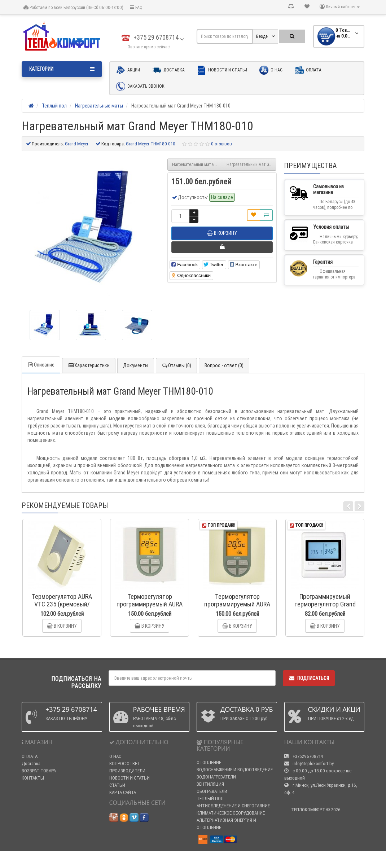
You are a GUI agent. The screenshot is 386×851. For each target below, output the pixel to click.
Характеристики (89, 365)
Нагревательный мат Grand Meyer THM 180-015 (252, 164)
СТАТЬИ (117, 785)
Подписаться (309, 678)
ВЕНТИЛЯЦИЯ (210, 784)
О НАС (115, 756)
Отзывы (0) (176, 365)
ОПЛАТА (30, 756)
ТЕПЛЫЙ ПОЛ (210, 798)
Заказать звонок (140, 86)
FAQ (136, 7)
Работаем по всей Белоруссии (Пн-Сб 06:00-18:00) (73, 7)
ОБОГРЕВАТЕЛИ (212, 791)
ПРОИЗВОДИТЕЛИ (127, 771)
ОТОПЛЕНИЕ (209, 762)
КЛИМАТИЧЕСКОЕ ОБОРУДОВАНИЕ (231, 813)
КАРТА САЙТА (122, 792)
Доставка (168, 70)
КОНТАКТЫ (33, 778)
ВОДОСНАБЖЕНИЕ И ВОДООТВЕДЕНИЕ (235, 770)
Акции (128, 70)
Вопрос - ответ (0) (224, 365)
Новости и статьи (222, 70)
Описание (40, 364)
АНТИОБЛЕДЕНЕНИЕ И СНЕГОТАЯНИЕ (233, 806)
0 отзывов (221, 144)
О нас (270, 70)
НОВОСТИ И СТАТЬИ (129, 778)
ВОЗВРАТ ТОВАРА (39, 771)
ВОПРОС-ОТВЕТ (124, 763)
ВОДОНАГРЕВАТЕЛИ (216, 777)
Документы (135, 365)
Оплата (308, 70)
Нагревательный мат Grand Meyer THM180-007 (197, 164)
